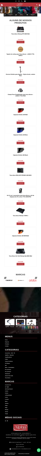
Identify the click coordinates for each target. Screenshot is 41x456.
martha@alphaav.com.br (16, 448)
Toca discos (7, 377)
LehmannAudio (8, 395)
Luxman (7, 399)
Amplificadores (8, 357)
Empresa (7, 341)
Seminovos (7, 373)
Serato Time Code (9, 375)
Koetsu (6, 393)
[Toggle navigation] (2, 5)
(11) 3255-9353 (21, 444)
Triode (6, 413)
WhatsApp (39, 450)
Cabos (6, 359)
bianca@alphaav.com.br (26, 448)
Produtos (7, 343)
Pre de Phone (8, 369)
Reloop (6, 409)
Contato (7, 346)
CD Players (7, 363)
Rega (6, 407)
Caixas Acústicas (9, 361)
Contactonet (27, 453)
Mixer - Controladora (9, 367)
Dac (6, 365)
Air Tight (7, 386)
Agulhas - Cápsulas (9, 355)
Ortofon (6, 403)
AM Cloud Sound (9, 388)
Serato (6, 411)
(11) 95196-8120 (21, 446)
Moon (6, 401)
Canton (6, 391)
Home (6, 339)
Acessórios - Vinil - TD (10, 353)
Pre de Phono (8, 371)
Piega (6, 405)
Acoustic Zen (8, 384)
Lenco (6, 397)
